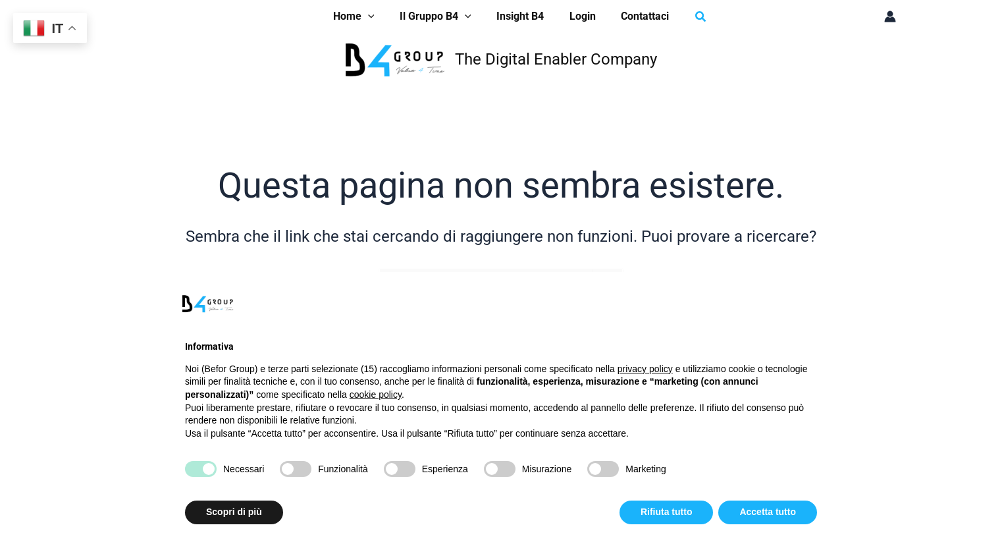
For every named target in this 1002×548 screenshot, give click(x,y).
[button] (690, 17)
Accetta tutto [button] (767, 512)
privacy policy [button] (645, 369)
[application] (376, 16)
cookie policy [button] (376, 394)
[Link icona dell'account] (890, 16)
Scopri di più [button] (234, 512)
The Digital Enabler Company (556, 59)
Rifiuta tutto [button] (667, 512)
